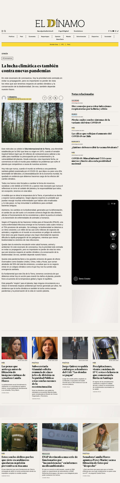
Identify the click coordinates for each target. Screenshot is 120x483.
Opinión (57, 36)
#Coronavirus (7, 58)
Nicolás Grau (54, 44)
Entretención (81, 36)
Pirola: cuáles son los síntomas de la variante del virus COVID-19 (91, 121)
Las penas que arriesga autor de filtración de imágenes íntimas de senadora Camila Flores (14, 373)
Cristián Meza (5, 392)
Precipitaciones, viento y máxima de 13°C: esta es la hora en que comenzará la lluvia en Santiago (105, 372)
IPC (62, 44)
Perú (68, 44)
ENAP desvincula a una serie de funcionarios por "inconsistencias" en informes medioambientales (60, 461)
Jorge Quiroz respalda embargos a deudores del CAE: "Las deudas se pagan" (75, 370)
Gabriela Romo (36, 398)
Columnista (12, 97)
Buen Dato (60, 39)
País (21, 36)
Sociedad (108, 36)
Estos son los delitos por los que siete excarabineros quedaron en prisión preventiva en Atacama (18, 461)
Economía (32, 36)
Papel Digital (64, 31)
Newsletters (78, 31)
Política (11, 36)
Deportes (95, 36)
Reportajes (45, 36)
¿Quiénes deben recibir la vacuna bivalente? (95, 147)
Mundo (68, 36)
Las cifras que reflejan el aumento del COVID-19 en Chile (91, 135)
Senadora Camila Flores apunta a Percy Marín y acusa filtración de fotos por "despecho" (99, 461)
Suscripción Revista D (45, 31)
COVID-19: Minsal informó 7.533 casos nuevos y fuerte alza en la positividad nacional (91, 161)
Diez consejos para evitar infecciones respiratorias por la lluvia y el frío (91, 107)
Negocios (46, 453)
